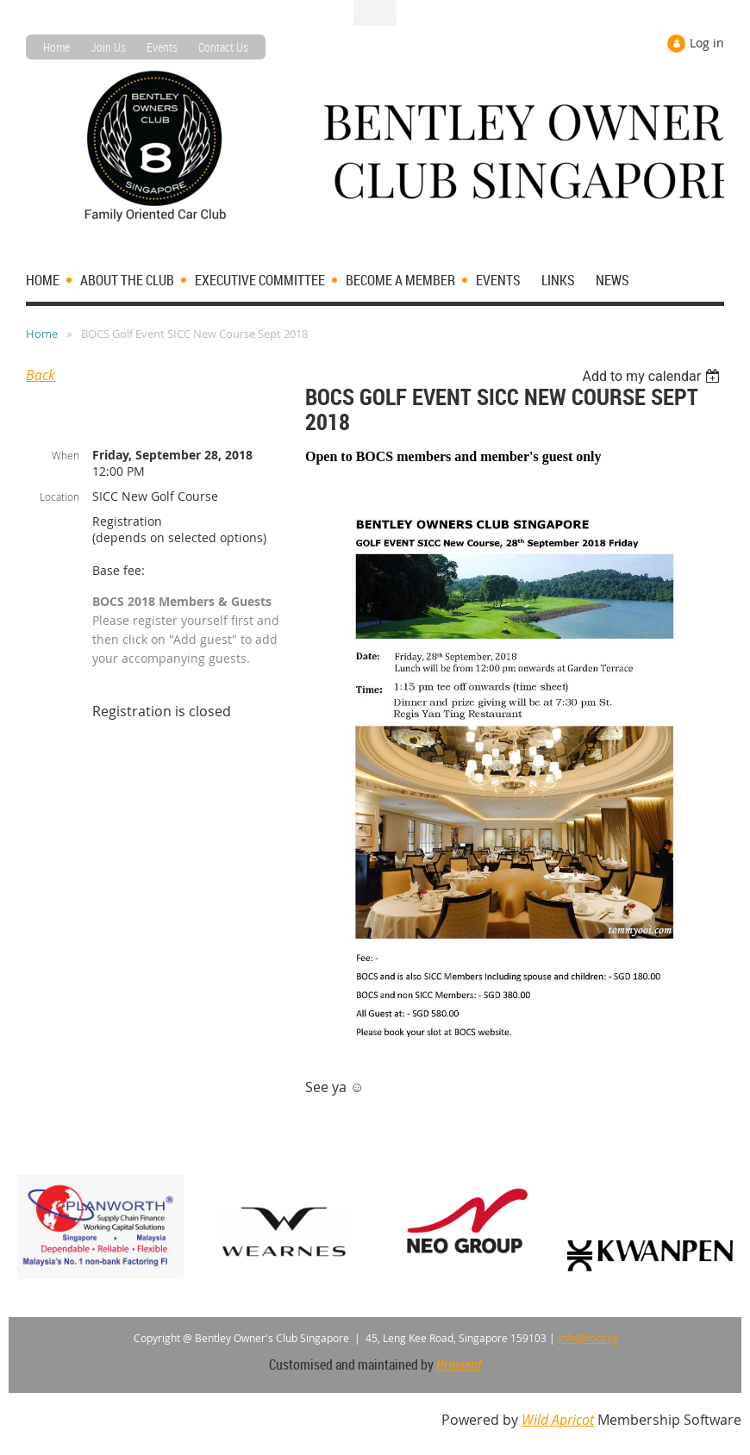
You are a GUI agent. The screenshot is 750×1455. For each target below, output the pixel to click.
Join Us (108, 47)
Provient (459, 1364)
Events (162, 47)
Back (40, 374)
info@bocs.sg (587, 1338)
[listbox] (653, 376)
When (65, 455)
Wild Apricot (558, 1419)
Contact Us (223, 47)
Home (56, 47)
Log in (707, 42)
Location (59, 496)
